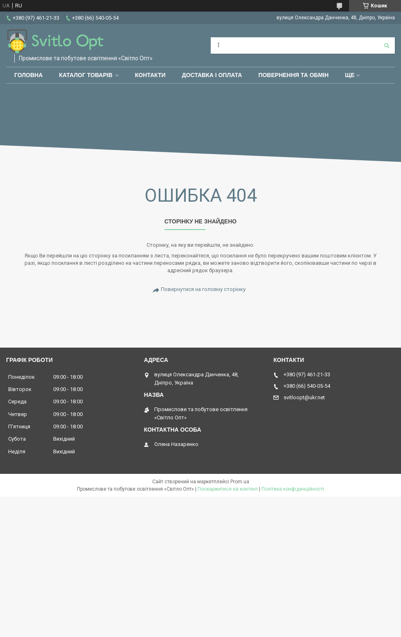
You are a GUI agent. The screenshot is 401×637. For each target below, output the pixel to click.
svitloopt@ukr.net (304, 397)
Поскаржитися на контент (228, 489)
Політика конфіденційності (292, 489)
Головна (28, 75)
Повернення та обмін (293, 75)
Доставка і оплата (212, 75)
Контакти (150, 75)
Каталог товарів (85, 75)
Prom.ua (239, 482)
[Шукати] (386, 45)
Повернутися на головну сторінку (203, 289)
